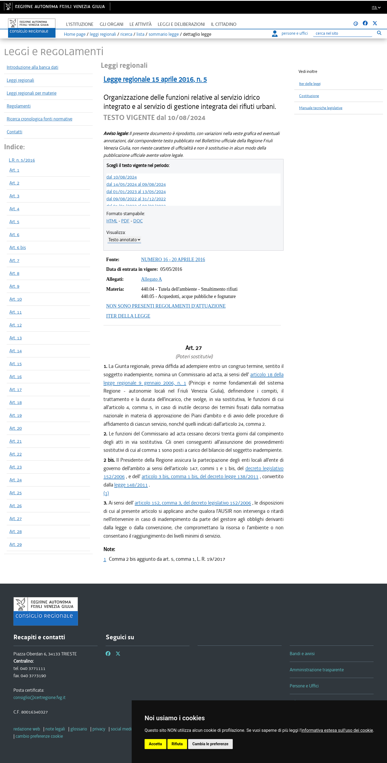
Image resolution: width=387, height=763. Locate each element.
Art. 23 (15, 467)
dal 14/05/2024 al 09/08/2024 (136, 184)
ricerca (126, 34)
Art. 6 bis (17, 247)
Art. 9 (14, 286)
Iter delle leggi (310, 83)
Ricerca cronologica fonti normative (39, 119)
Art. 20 (15, 428)
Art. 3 (14, 196)
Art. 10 (15, 299)
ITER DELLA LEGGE (128, 316)
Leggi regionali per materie (31, 93)
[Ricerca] (342, 33)
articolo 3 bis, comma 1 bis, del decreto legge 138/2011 (200, 476)
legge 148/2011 (131, 484)
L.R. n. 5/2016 (22, 160)
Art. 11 (15, 312)
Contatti (14, 132)
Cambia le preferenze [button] (210, 744)
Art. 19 (15, 415)
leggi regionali (103, 34)
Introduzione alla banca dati (32, 67)
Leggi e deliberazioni (181, 24)
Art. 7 (14, 260)
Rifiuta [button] (177, 744)
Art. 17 (15, 389)
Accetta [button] (155, 744)
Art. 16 (15, 376)
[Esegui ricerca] (379, 32)
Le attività (141, 24)
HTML (111, 221)
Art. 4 (14, 209)
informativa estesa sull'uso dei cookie (337, 730)
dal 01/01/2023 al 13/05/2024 (136, 191)
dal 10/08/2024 (121, 177)
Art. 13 (15, 338)
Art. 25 (15, 493)
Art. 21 (15, 441)
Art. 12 (15, 325)
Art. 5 (14, 222)
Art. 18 (15, 402)
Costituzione (309, 95)
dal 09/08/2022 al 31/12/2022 (136, 199)
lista (140, 34)
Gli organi (111, 24)
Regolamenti (19, 106)
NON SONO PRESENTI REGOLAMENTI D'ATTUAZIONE (166, 306)
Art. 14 (15, 351)
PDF (125, 221)
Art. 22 (15, 454)
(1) (106, 493)
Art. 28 (15, 531)
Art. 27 (15, 518)
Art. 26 (15, 506)
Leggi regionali (20, 80)
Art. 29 (15, 544)
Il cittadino (223, 24)
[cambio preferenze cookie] (39, 736)
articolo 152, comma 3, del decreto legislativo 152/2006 (193, 502)
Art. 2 (14, 183)
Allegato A (151, 279)
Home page (74, 34)
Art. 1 (14, 170)
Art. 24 (15, 480)
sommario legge (164, 34)
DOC (138, 221)
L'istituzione (80, 24)
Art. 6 (14, 234)
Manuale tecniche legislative (320, 108)
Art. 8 (14, 273)
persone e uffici (290, 33)
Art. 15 (15, 364)
